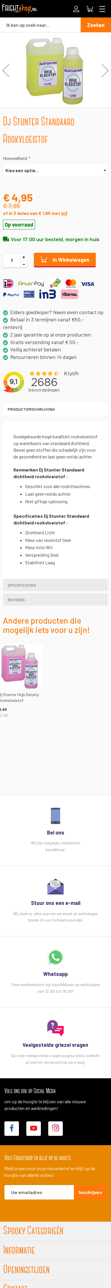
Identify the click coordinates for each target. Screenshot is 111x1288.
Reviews (16, 599)
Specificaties (22, 585)
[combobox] (40, 24)
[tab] (55, 409)
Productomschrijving (31, 409)
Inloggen (76, 9)
